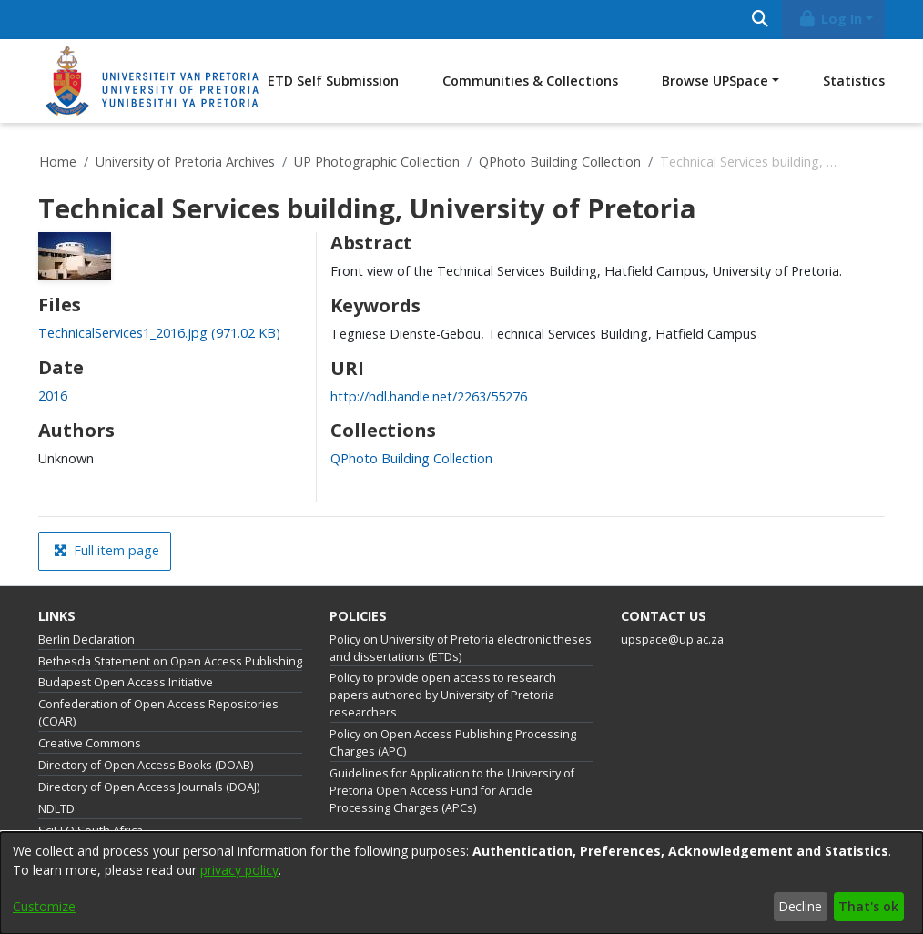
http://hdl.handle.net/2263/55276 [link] (428, 396)
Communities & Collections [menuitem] (530, 80)
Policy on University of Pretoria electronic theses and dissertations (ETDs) (461, 648)
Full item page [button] (106, 550)
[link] (159, 332)
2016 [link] (52, 395)
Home (57, 161)
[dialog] (461, 883)
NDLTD (56, 809)
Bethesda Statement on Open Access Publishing (170, 661)
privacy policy (239, 869)
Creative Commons (89, 743)
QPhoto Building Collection (560, 161)
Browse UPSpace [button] (715, 80)
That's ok (868, 906)
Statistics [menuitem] (854, 80)
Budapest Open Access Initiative (125, 682)
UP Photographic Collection (377, 161)
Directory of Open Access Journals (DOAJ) (148, 787)
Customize (44, 906)
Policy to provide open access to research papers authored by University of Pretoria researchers (443, 695)
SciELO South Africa (90, 830)
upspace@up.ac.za (672, 639)
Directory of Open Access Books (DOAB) (145, 765)
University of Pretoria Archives (185, 161)
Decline (800, 906)
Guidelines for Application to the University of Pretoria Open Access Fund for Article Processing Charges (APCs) (452, 791)
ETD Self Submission (333, 80)
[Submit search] (759, 19)
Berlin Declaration (86, 639)
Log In (830, 18)
